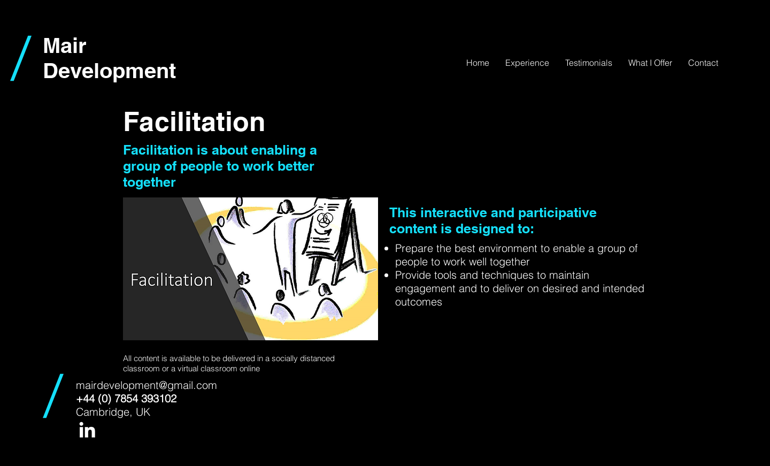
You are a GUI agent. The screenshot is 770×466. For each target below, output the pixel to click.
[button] (650, 62)
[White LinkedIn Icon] (87, 429)
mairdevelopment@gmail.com (146, 385)
